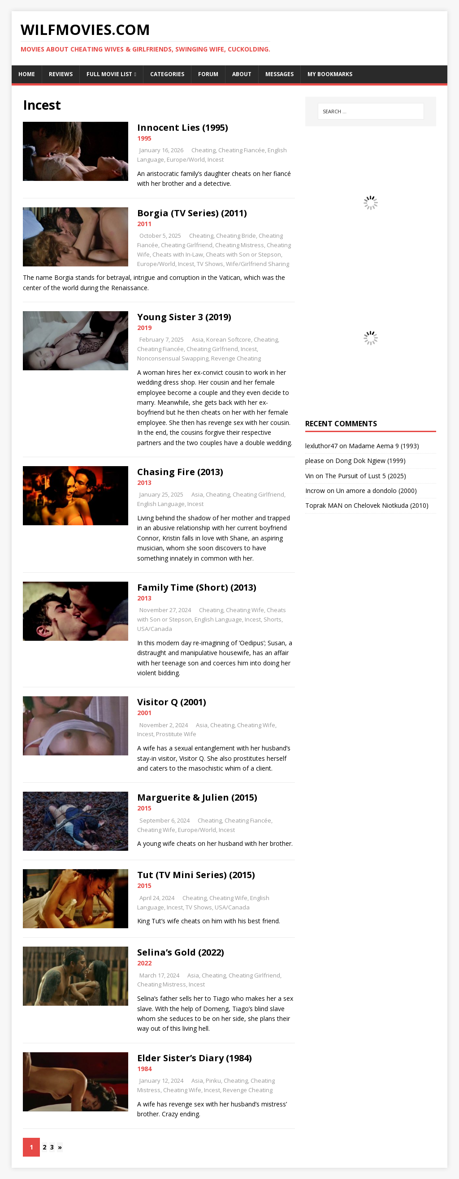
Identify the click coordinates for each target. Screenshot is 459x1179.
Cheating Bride (236, 236)
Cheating (203, 150)
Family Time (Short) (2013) (196, 587)
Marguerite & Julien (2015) (197, 797)
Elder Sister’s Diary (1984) (194, 1058)
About (241, 74)
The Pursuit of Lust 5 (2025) (365, 476)
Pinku (213, 1080)
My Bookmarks (329, 74)
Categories (167, 74)
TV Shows (210, 264)
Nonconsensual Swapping (172, 358)
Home (26, 74)
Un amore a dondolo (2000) (376, 490)
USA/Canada (154, 629)
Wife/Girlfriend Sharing (257, 264)
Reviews (61, 74)
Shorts (272, 619)
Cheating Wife (245, 610)
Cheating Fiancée (241, 150)
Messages (279, 74)
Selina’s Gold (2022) (180, 952)
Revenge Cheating (236, 358)
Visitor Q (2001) (171, 702)
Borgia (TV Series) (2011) (192, 213)
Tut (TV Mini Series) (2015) (196, 875)
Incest (216, 159)
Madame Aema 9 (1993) (384, 446)
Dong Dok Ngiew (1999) (370, 460)
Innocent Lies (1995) (182, 127)
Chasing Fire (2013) (180, 472)
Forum (208, 74)
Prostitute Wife (176, 734)
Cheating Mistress (239, 245)
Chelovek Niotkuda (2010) (391, 505)
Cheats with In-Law (177, 254)
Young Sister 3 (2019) (184, 317)
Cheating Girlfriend (186, 245)
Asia (198, 339)
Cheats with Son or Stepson (243, 254)
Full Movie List (109, 74)
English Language (161, 504)
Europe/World (186, 159)
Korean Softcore (228, 339)
